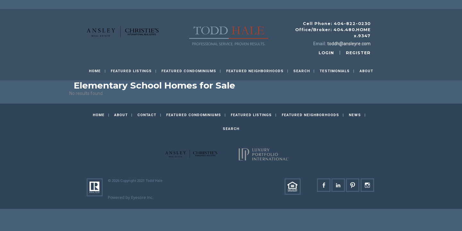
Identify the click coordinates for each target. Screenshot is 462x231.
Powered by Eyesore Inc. (131, 197)
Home (95, 71)
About (366, 71)
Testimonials (335, 71)
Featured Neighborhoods (255, 71)
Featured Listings (131, 71)
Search (301, 71)
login (326, 52)
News (355, 115)
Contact (146, 115)
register (358, 52)
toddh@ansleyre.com (349, 43)
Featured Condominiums (188, 71)
